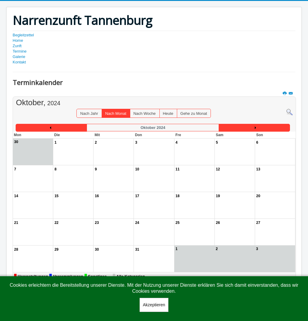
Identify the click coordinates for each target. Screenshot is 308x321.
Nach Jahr (89, 113)
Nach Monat (115, 113)
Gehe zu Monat (193, 113)
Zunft (17, 46)
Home (18, 40)
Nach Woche (144, 113)
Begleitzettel (23, 35)
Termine (19, 51)
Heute (168, 113)
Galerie (19, 56)
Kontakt (19, 62)
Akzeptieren (154, 304)
